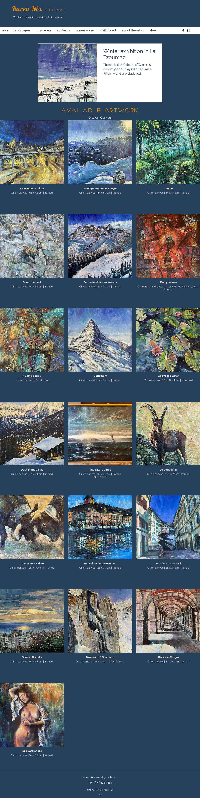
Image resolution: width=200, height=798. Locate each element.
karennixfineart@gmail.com (99, 777)
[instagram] (189, 30)
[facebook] (183, 30)
